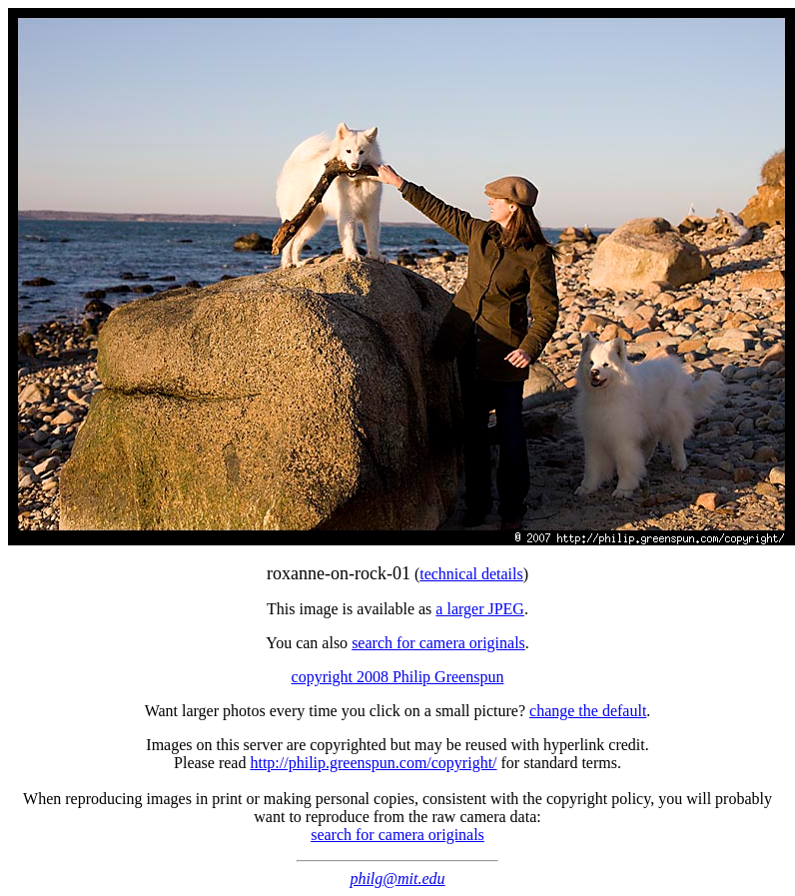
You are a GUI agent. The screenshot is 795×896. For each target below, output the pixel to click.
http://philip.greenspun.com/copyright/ (373, 762)
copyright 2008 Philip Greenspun (398, 676)
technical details (471, 573)
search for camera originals (438, 642)
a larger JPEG (479, 608)
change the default (587, 710)
